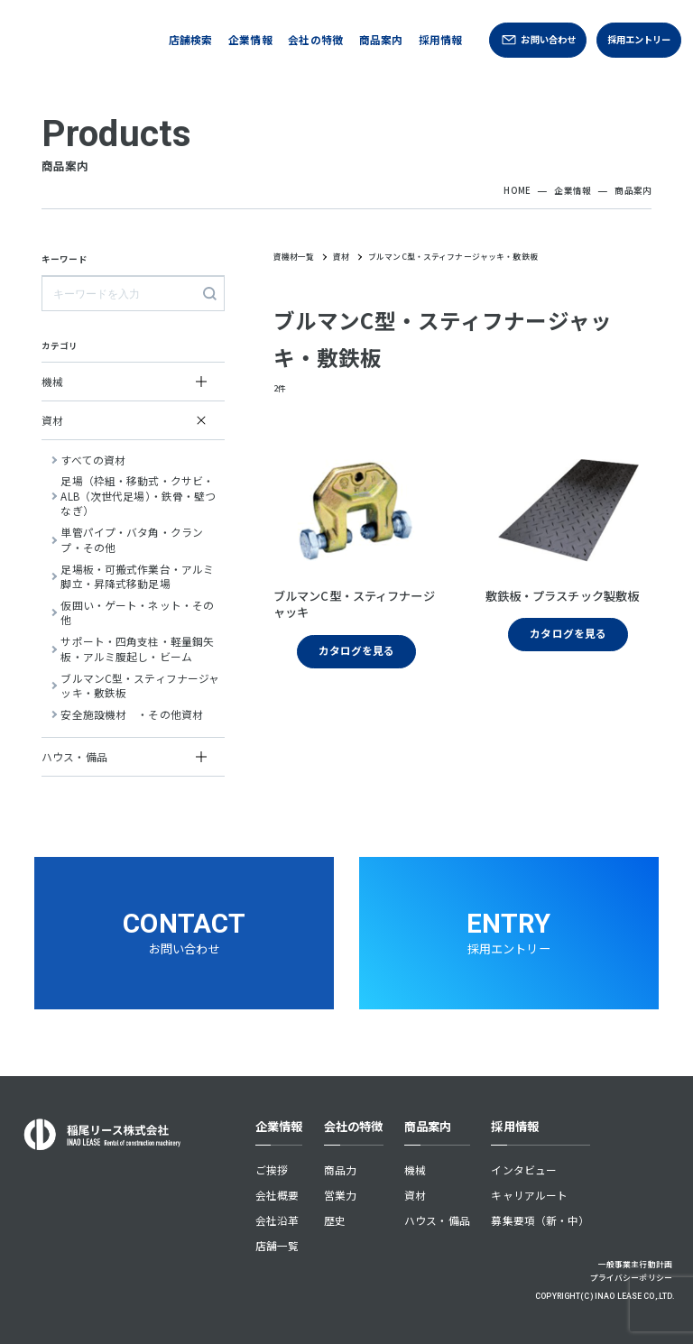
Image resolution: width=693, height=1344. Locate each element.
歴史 (335, 1220)
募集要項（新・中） (540, 1220)
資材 (415, 1194)
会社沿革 (277, 1220)
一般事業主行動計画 (635, 1264)
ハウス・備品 (437, 1220)
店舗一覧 (277, 1245)
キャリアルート (529, 1194)
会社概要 (277, 1194)
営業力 (340, 1194)
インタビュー (524, 1169)
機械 (415, 1169)
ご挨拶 (271, 1169)
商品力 (340, 1169)
